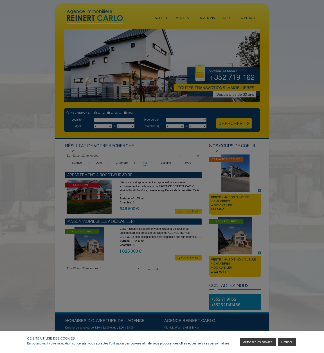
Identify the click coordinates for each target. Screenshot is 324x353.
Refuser (286, 342)
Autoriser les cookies (257, 342)
